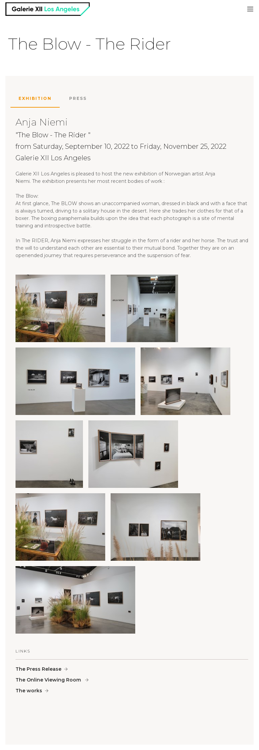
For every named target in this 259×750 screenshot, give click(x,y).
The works (29, 691)
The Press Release (38, 669)
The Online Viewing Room (49, 680)
